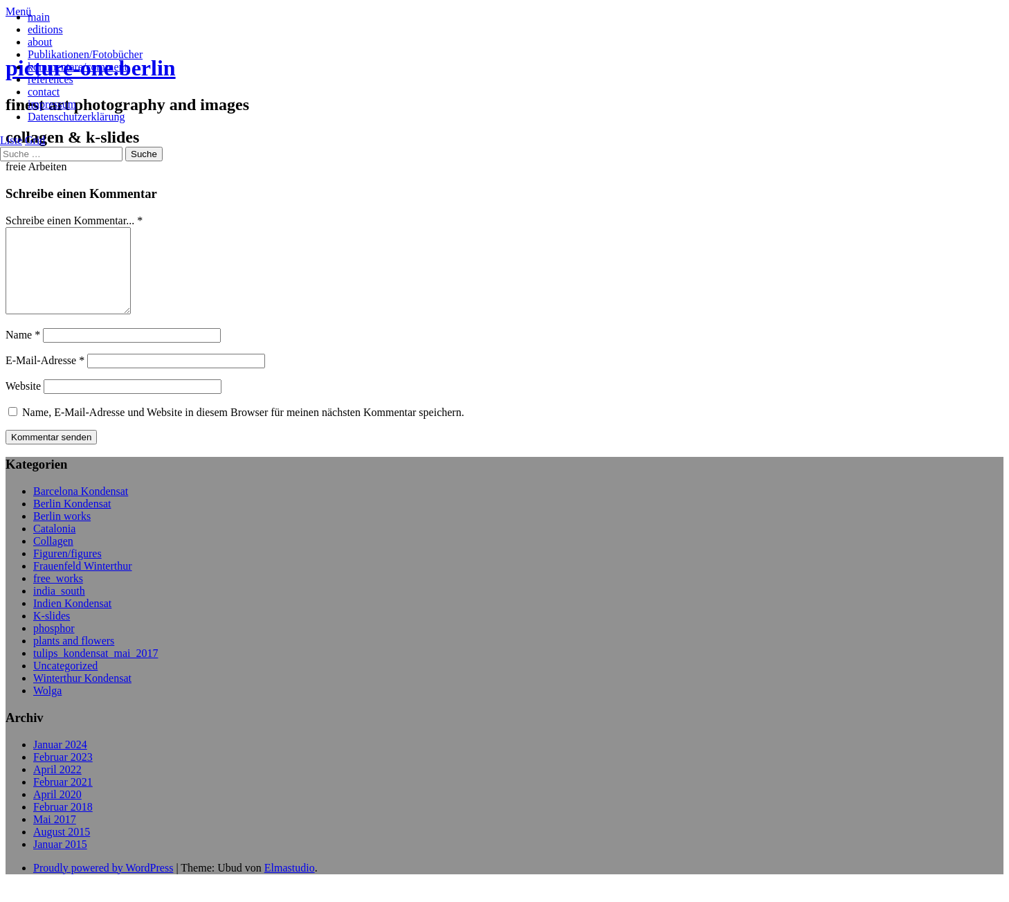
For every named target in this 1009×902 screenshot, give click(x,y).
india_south (59, 607)
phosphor (54, 645)
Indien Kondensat (72, 620)
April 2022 (57, 786)
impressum (52, 104)
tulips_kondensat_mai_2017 (95, 670)
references (50, 79)
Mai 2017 (54, 836)
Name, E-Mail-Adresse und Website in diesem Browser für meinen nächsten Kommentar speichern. (243, 429)
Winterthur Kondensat (82, 695)
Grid (35, 140)
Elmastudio (289, 884)
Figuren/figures (67, 570)
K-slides (51, 632)
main (39, 17)
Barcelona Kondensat (80, 508)
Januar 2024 (60, 761)
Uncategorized (65, 682)
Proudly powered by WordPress (103, 884)
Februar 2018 (63, 823)
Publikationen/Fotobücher (85, 54)
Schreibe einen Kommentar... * (74, 220)
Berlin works (62, 533)
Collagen (53, 557)
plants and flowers (73, 657)
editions (45, 29)
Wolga (47, 707)
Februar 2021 (63, 798)
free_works (58, 595)
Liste (11, 140)
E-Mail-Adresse (45, 377)
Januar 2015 (60, 861)
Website (23, 402)
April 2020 (57, 811)
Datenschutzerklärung (76, 117)
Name (23, 351)
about (40, 42)
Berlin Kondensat (72, 520)
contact (44, 92)
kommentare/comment (77, 67)
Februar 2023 (63, 773)
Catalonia (54, 545)
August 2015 (61, 848)
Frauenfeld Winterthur (82, 582)
